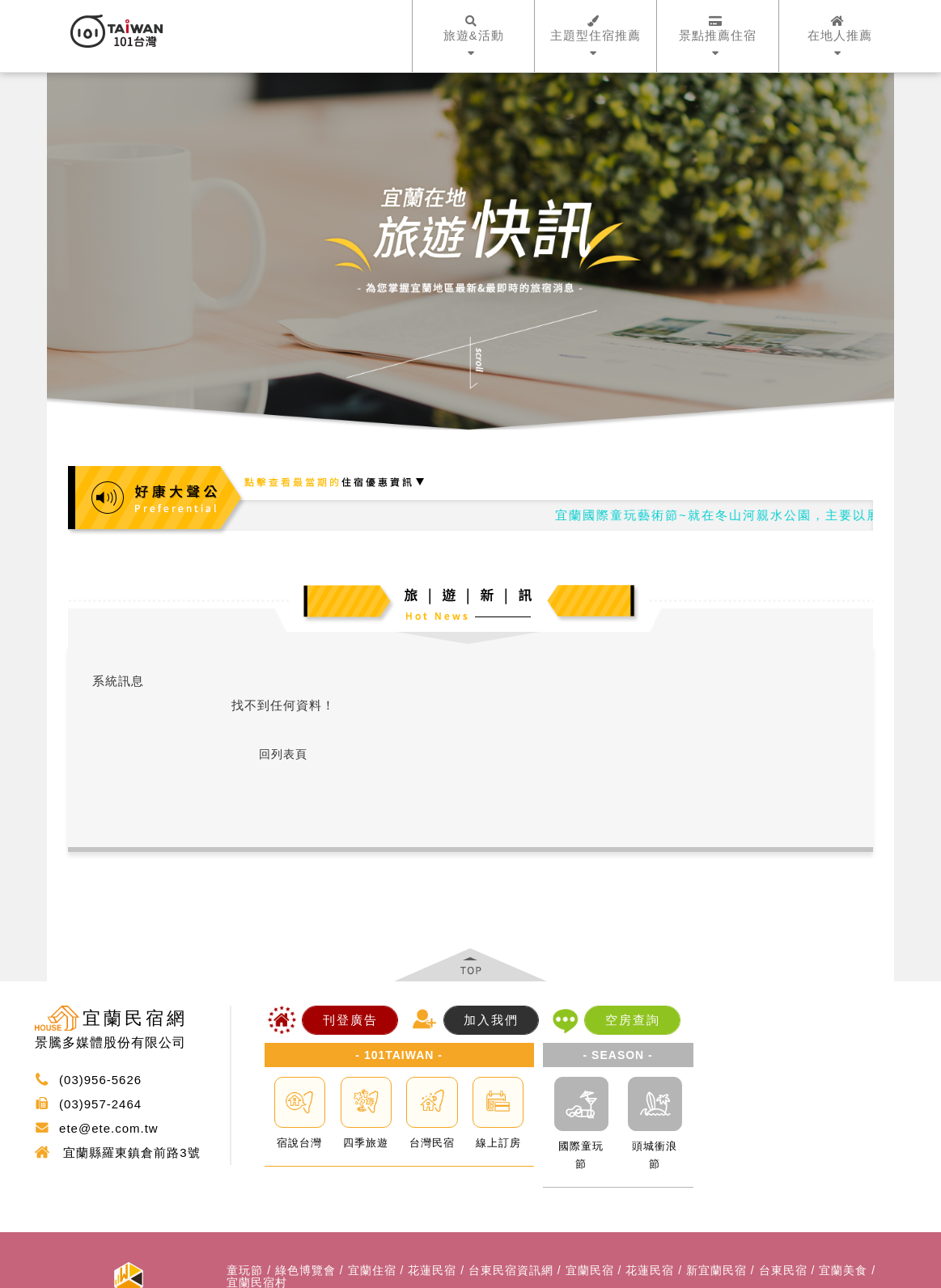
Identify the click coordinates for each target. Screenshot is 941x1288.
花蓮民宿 (432, 1271)
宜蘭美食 (843, 1271)
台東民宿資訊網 (510, 1271)
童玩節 (245, 1271)
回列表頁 (283, 754)
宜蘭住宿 (372, 1271)
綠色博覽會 (305, 1271)
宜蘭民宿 (590, 1271)
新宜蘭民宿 (716, 1271)
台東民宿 (783, 1271)
